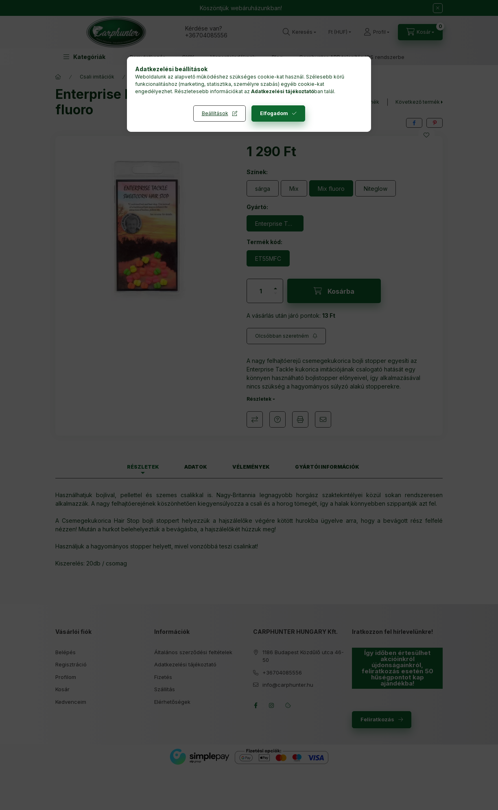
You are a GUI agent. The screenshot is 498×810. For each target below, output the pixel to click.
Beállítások (215, 113)
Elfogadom (274, 113)
